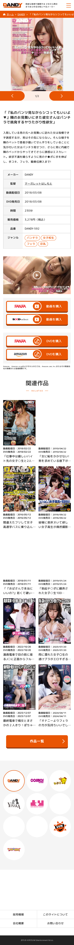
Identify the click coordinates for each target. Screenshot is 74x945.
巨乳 (43, 244)
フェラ (31, 244)
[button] (12, 96)
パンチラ (32, 237)
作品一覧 (47, 741)
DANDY (21, 14)
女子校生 (48, 237)
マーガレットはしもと (38, 183)
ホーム (10, 14)
